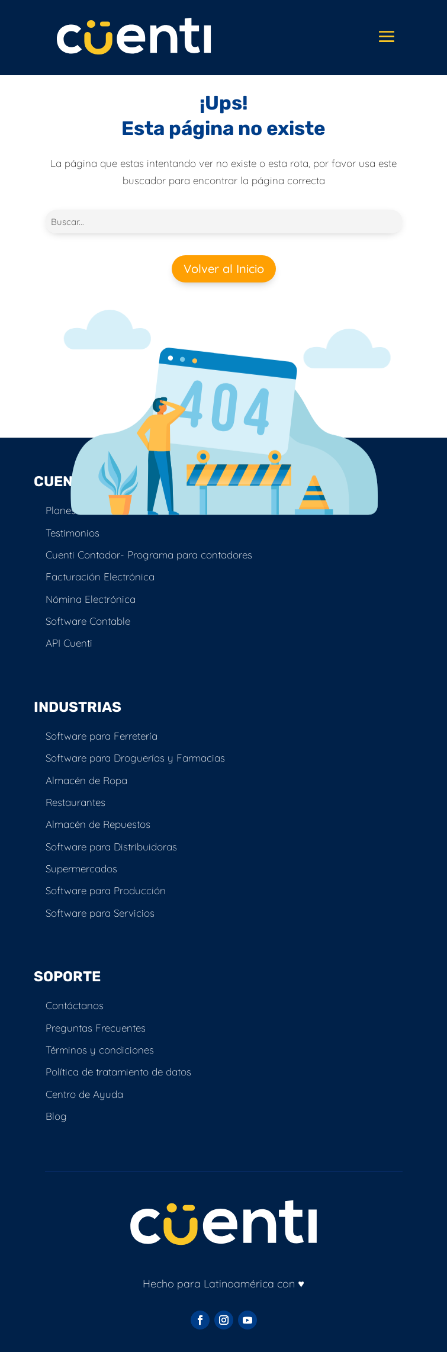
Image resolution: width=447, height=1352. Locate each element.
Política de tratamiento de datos (118, 1071)
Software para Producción (106, 890)
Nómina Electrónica (91, 599)
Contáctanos (75, 1005)
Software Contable (88, 621)
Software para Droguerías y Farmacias (135, 758)
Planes (61, 510)
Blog (56, 1116)
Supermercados (81, 868)
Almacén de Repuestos (98, 824)
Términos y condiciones (100, 1049)
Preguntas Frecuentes (96, 1028)
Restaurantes (75, 802)
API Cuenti (69, 643)
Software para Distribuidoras (111, 846)
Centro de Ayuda (84, 1094)
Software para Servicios (100, 913)
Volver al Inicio (224, 268)
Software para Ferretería (101, 736)
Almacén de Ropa (86, 780)
